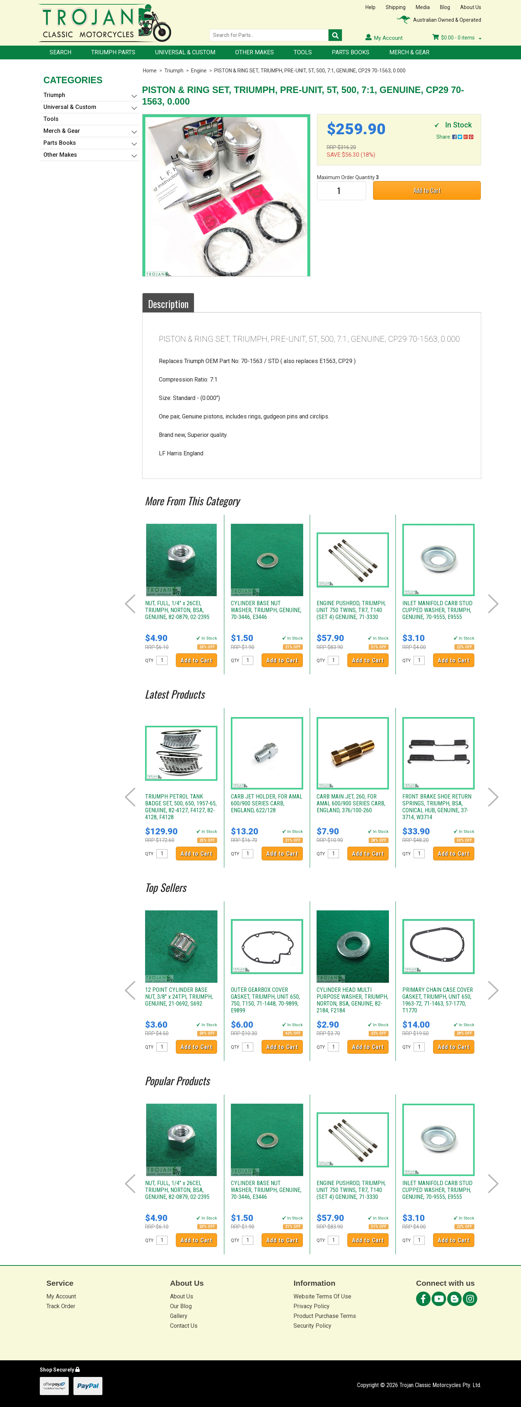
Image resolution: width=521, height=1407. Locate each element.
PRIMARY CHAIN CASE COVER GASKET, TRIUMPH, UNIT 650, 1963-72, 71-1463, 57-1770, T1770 (437, 1000)
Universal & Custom (185, 52)
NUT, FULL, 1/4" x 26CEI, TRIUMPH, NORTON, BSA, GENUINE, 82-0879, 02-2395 (177, 610)
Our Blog (181, 1306)
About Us (470, 7)
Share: (454, 137)
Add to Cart (427, 190)
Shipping (396, 7)
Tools (303, 52)
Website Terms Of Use (322, 1296)
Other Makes (254, 52)
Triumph (173, 70)
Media (423, 7)
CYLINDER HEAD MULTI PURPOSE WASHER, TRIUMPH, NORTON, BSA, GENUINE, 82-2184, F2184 (352, 1000)
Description (168, 303)
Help (370, 7)
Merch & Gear (409, 52)
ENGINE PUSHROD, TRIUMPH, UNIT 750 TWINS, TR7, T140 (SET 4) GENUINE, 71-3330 (351, 610)
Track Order (60, 1306)
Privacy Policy (311, 1306)
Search (60, 52)
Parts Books (350, 52)
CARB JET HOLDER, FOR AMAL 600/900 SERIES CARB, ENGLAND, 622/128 (266, 803)
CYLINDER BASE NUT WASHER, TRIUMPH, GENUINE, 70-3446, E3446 (266, 610)
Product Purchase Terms (324, 1316)
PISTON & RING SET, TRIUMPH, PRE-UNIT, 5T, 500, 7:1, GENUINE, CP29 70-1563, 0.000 (310, 70)
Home (150, 70)
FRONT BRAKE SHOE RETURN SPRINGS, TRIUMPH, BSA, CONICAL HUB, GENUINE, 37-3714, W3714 (436, 807)
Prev (130, 603)
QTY (149, 660)
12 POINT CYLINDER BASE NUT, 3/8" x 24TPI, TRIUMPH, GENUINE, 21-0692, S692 (179, 996)
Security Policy (312, 1325)
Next (493, 603)
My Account (61, 1296)
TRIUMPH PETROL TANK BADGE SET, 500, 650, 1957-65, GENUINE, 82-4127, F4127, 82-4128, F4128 (181, 807)
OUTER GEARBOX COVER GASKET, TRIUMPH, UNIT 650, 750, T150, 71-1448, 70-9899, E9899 (265, 1000)
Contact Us (184, 1325)
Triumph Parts (113, 52)
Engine (199, 70)
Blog (445, 7)
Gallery (178, 1316)
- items (457, 37)
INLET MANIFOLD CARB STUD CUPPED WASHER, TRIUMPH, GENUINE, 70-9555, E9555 (437, 610)
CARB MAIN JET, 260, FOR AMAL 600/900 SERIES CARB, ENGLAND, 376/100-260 (351, 803)
